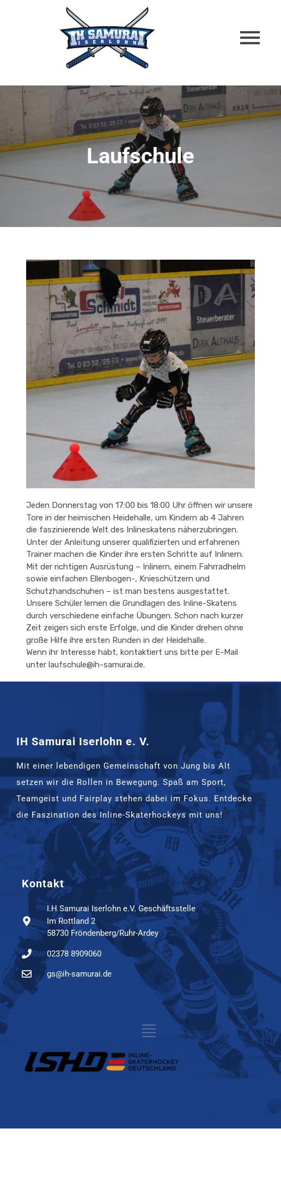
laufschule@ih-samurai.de (95, 665)
